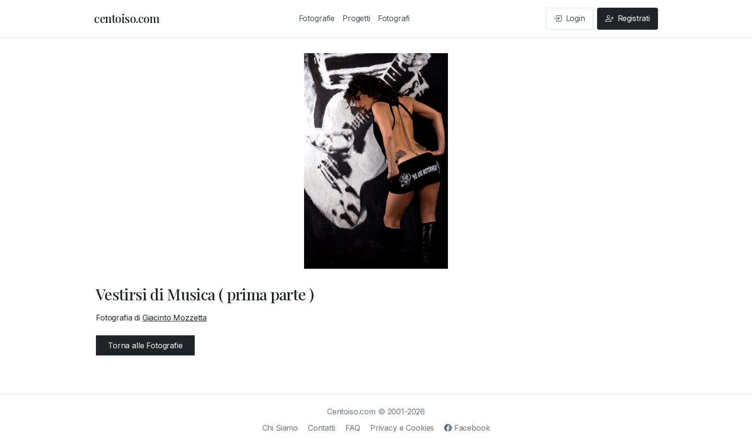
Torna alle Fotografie (145, 345)
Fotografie (317, 18)
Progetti (356, 18)
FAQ (353, 428)
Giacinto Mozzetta (174, 317)
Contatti (321, 428)
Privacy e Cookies (402, 428)
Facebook (467, 428)
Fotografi (394, 18)
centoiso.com (126, 18)
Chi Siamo (280, 428)
